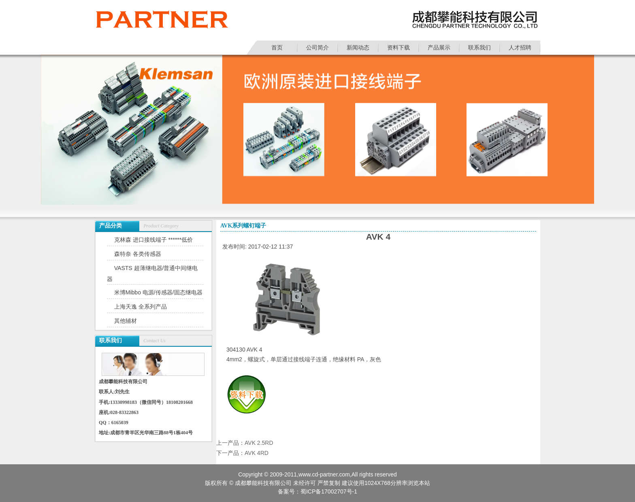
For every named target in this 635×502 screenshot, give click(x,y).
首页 (277, 47)
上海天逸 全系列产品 (140, 306)
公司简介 (317, 47)
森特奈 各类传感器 (137, 254)
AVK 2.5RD (259, 443)
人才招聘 (520, 47)
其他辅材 (125, 321)
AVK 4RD (256, 453)
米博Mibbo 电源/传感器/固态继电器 (158, 292)
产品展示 (439, 47)
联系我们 (479, 47)
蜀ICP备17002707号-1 (328, 491)
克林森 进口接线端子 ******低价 (153, 239)
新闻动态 (358, 47)
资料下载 (398, 47)
